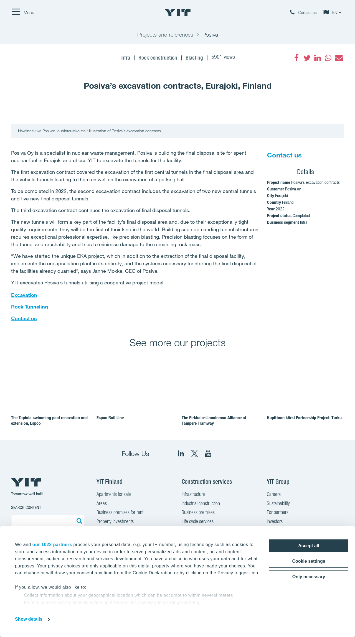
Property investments (115, 521)
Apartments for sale (114, 494)
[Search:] (78, 520)
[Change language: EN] (333, 12)
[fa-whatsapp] (328, 57)
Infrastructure (193, 494)
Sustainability (278, 503)
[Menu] (22, 12)
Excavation (24, 294)
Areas (102, 503)
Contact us (24, 318)
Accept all (308, 545)
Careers (274, 494)
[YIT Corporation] (208, 453)
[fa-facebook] (296, 57)
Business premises (198, 512)
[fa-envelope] (338, 57)
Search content (26, 507)
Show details (28, 619)
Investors (275, 521)
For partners (277, 512)
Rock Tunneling (29, 306)
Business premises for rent (120, 512)
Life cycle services (198, 521)
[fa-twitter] (307, 57)
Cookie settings (308, 561)
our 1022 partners (52, 544)
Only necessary (308, 576)
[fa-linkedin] (317, 57)
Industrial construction (201, 503)
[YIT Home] (177, 12)
